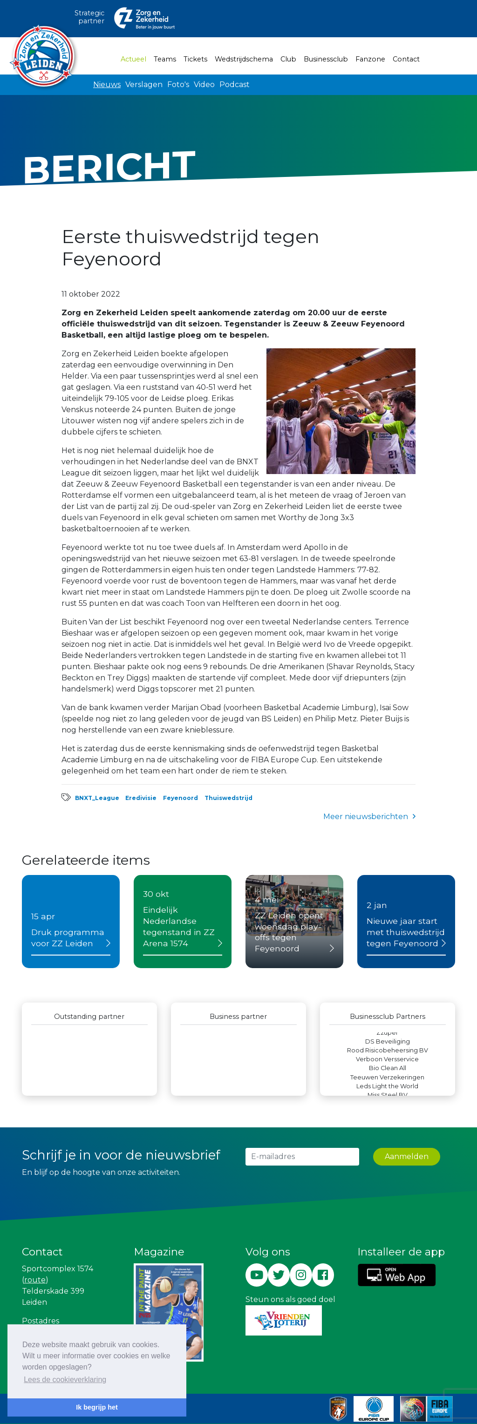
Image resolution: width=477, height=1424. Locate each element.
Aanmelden (407, 1156)
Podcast (234, 84)
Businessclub (326, 59)
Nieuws (107, 84)
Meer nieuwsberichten (365, 816)
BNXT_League (97, 797)
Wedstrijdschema (244, 59)
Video (204, 84)
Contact (406, 59)
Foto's (178, 84)
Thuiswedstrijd (228, 797)
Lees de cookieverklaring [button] (65, 1379)
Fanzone (370, 59)
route (35, 1279)
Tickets (195, 59)
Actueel (135, 58)
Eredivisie (141, 797)
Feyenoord (180, 797)
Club (288, 59)
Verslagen (144, 84)
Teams (165, 59)
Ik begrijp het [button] (97, 1407)
